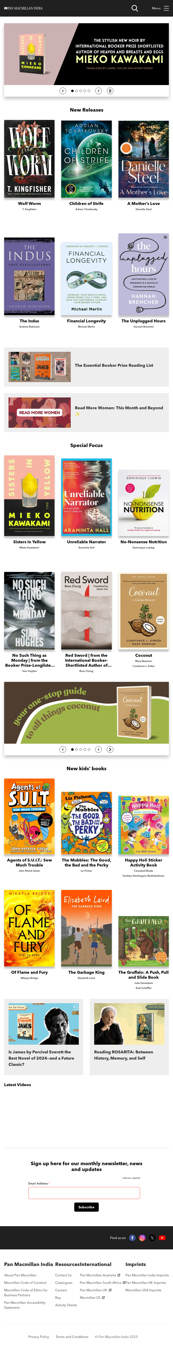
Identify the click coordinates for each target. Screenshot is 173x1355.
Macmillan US (92, 1297)
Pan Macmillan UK (95, 1290)
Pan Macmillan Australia (100, 1275)
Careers (61, 1290)
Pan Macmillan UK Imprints (145, 1283)
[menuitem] (29, 1264)
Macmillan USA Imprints (143, 1290)
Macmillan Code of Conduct (25, 1283)
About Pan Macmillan (20, 1275)
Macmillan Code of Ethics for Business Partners (26, 1292)
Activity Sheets (66, 1305)
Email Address (39, 1183)
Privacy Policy (38, 1337)
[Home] (23, 8)
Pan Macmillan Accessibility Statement (24, 1305)
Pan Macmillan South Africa (102, 1283)
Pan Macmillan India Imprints (147, 1275)
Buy (58, 1297)
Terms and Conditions (72, 1337)
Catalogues (63, 1283)
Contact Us (63, 1275)
